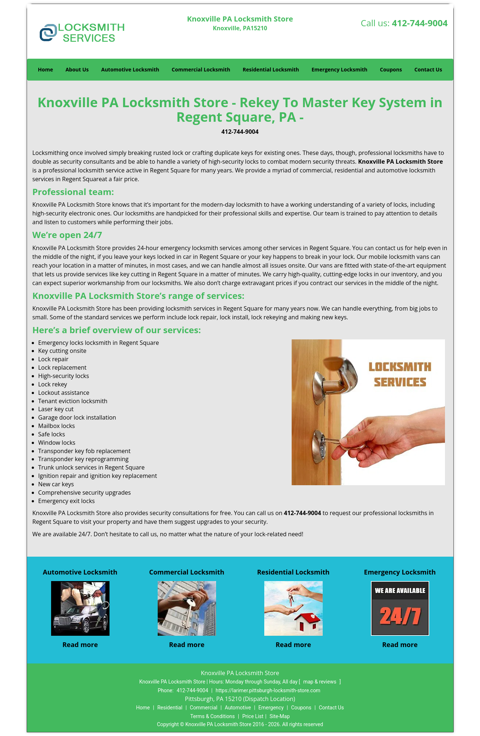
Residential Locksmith (271, 69)
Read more (80, 644)
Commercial (203, 707)
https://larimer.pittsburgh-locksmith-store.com (268, 690)
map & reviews (320, 682)
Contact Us (428, 69)
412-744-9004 (420, 23)
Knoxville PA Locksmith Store (400, 161)
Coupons (391, 69)
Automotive (238, 707)
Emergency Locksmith (339, 69)
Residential (170, 707)
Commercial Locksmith (201, 69)
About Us (77, 69)
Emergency (271, 707)
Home (45, 69)
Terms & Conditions (212, 716)
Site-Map (280, 716)
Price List (253, 716)
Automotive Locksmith (130, 69)
